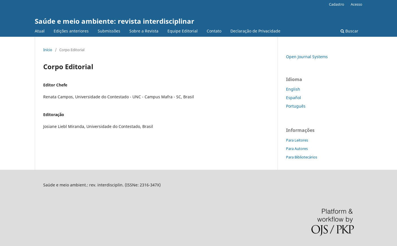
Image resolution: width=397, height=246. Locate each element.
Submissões (109, 31)
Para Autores (297, 148)
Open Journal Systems (307, 56)
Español (293, 97)
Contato (214, 31)
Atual (40, 31)
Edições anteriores (71, 31)
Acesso (356, 4)
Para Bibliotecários (301, 157)
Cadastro (336, 4)
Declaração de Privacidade (255, 31)
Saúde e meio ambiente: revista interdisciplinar (114, 21)
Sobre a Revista (143, 31)
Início (47, 49)
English (293, 89)
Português (296, 106)
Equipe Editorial (182, 31)
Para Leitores (297, 140)
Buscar (349, 31)
